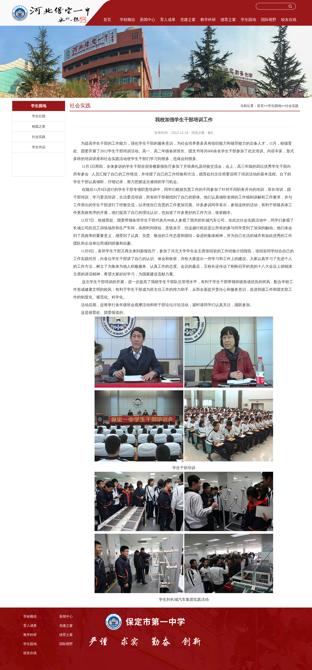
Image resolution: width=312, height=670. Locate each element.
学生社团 (38, 116)
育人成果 (167, 20)
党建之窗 (188, 20)
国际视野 (268, 20)
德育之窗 (228, 20)
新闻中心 (147, 20)
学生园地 (248, 20)
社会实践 (38, 137)
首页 (107, 20)
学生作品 (38, 147)
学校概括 (127, 20)
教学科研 (208, 20)
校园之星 (38, 126)
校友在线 (288, 20)
